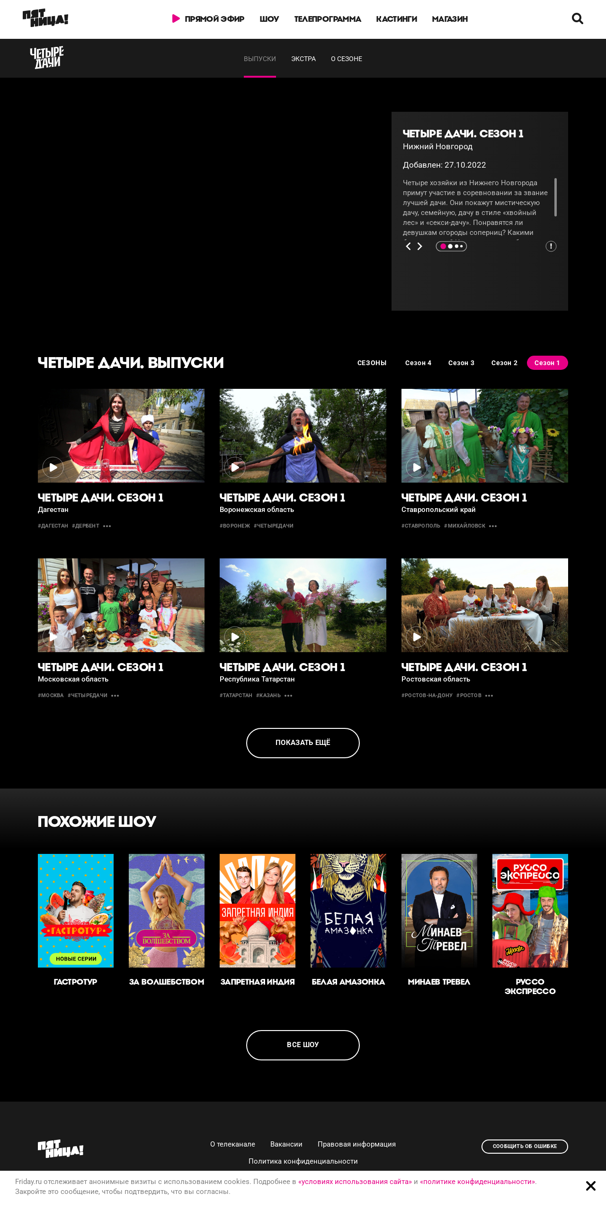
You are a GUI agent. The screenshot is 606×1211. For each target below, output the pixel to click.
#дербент (85, 526)
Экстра (303, 59)
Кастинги (396, 19)
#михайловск (464, 526)
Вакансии (286, 1144)
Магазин (450, 19)
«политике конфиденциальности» (477, 1181)
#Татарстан (236, 695)
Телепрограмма (327, 19)
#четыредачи (274, 526)
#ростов (468, 695)
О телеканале (232, 1144)
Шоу (269, 19)
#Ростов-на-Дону (427, 695)
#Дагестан (53, 526)
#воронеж (235, 526)
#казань (268, 695)
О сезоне (346, 59)
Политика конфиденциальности (303, 1161)
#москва (51, 695)
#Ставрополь (420, 526)
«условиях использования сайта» (355, 1181)
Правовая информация (357, 1144)
